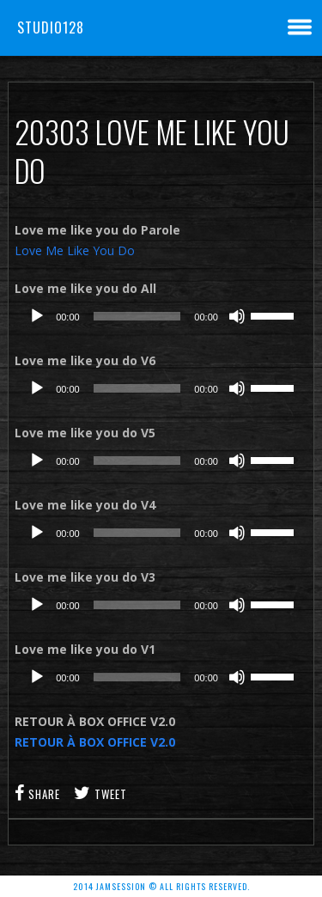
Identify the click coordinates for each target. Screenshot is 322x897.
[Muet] (237, 316)
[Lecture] (37, 316)
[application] (161, 316)
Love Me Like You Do (75, 250)
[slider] (137, 316)
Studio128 (50, 27)
